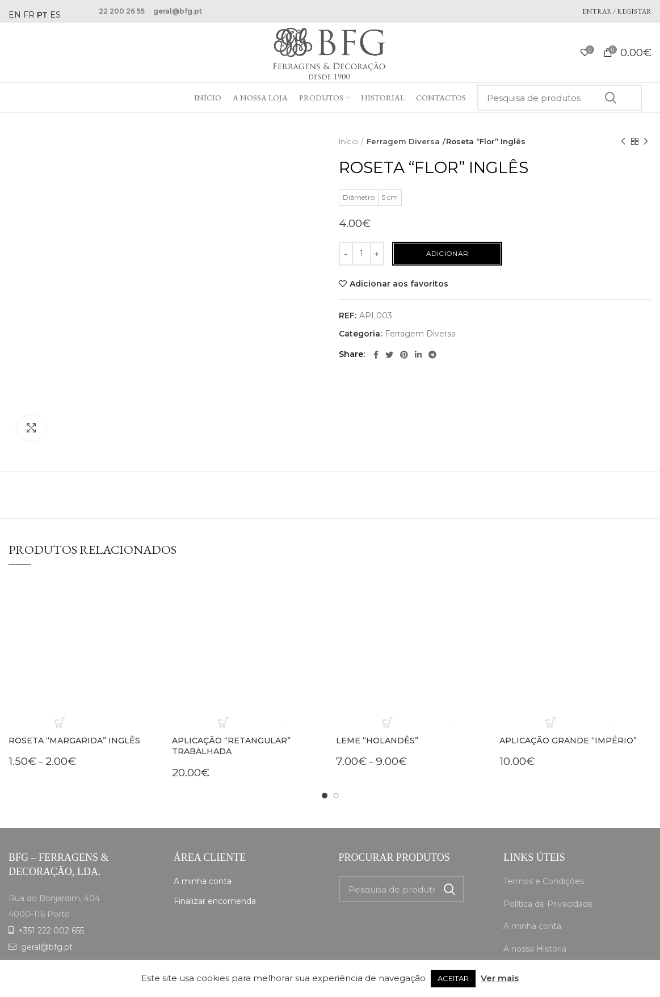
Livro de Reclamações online (560, 912)
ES (55, 15)
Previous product (623, 141)
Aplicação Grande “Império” (568, 659)
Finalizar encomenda (215, 820)
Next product (645, 141)
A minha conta (203, 800)
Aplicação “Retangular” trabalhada (231, 665)
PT (42, 15)
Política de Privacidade (548, 823)
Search (610, 98)
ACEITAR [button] (453, 978)
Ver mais (500, 978)
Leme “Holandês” (377, 659)
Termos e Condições (543, 800)
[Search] (559, 98)
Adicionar (447, 253)
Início (348, 141)
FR (29, 15)
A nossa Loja (528, 890)
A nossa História (534, 868)
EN (15, 15)
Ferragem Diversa (400, 141)
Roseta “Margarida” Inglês (74, 659)
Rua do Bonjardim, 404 (54, 817)
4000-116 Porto (39, 833)
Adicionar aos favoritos (399, 284)
